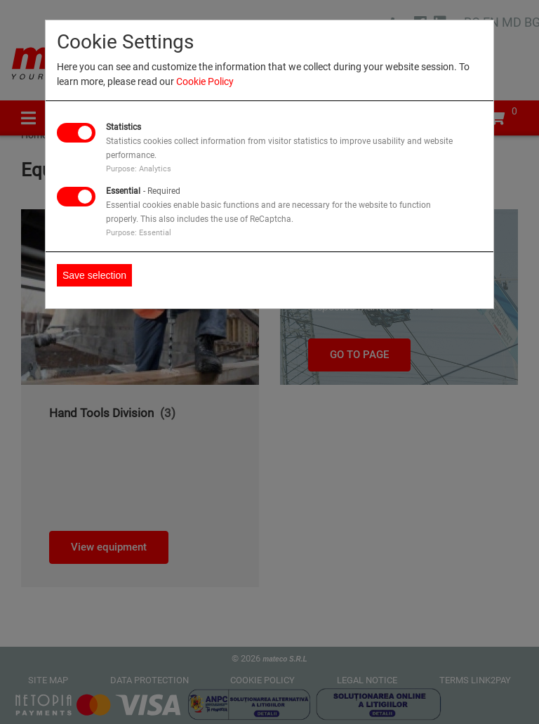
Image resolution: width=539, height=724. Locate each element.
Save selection (94, 275)
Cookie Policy (205, 81)
